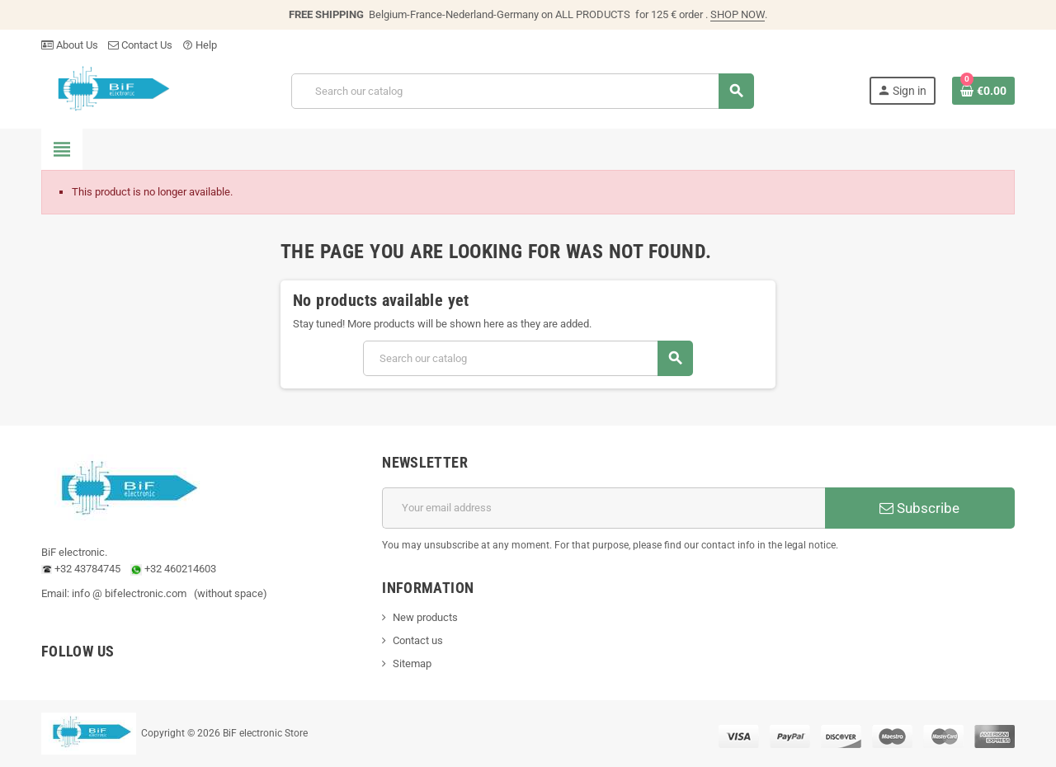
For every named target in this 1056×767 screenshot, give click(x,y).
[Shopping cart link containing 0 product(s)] (983, 91)
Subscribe (919, 508)
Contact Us (140, 45)
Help (199, 45)
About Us (69, 45)
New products (425, 617)
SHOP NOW (737, 14)
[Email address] (603, 508)
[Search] (522, 91)
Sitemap (412, 663)
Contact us (418, 640)
